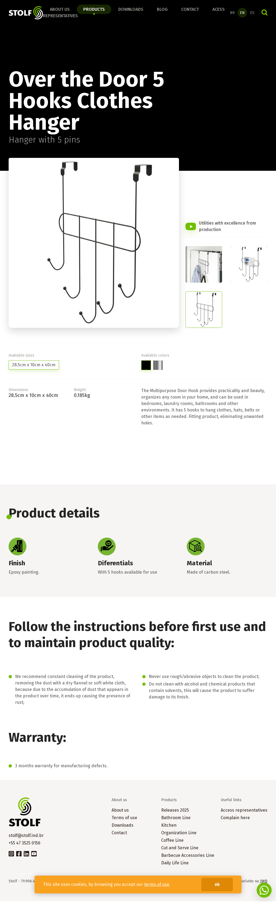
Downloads (130, 9)
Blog (162, 9)
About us (60, 9)
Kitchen (169, 826)
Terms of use (124, 818)
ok (217, 884)
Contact (190, 9)
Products (94, 9)
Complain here (235, 818)
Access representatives (244, 811)
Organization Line (178, 833)
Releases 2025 (175, 811)
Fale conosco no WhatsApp (264, 890)
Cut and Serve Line (179, 848)
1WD (263, 882)
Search (264, 13)
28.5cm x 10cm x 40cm (34, 365)
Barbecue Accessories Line (187, 856)
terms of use (156, 884)
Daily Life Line (175, 863)
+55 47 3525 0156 (24, 843)
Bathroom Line (176, 818)
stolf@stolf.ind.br (26, 836)
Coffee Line (172, 841)
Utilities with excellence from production (227, 227)
